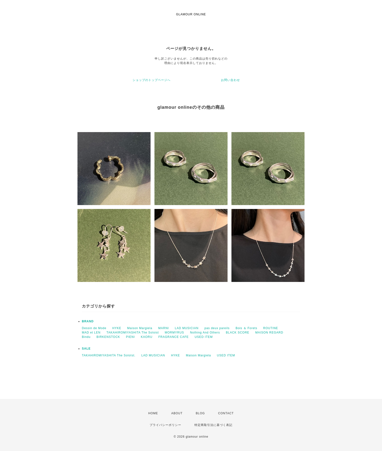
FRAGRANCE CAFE (173, 337)
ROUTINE (270, 328)
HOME (153, 413)
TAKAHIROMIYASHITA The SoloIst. (108, 355)
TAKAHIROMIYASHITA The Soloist (132, 332)
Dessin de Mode (94, 328)
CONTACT (226, 413)
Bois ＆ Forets (246, 328)
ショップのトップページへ (152, 80)
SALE (86, 348)
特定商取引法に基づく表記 (213, 425)
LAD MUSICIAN (187, 328)
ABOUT (176, 413)
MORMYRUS (174, 332)
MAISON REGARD (269, 332)
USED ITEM (204, 337)
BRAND (88, 321)
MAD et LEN (91, 332)
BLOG (200, 413)
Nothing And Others (205, 332)
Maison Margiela (139, 328)
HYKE (116, 328)
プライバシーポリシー (165, 425)
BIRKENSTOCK (108, 337)
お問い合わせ (230, 80)
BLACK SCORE (237, 332)
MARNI (163, 328)
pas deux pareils (216, 328)
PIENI (130, 337)
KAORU (147, 337)
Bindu (86, 337)
